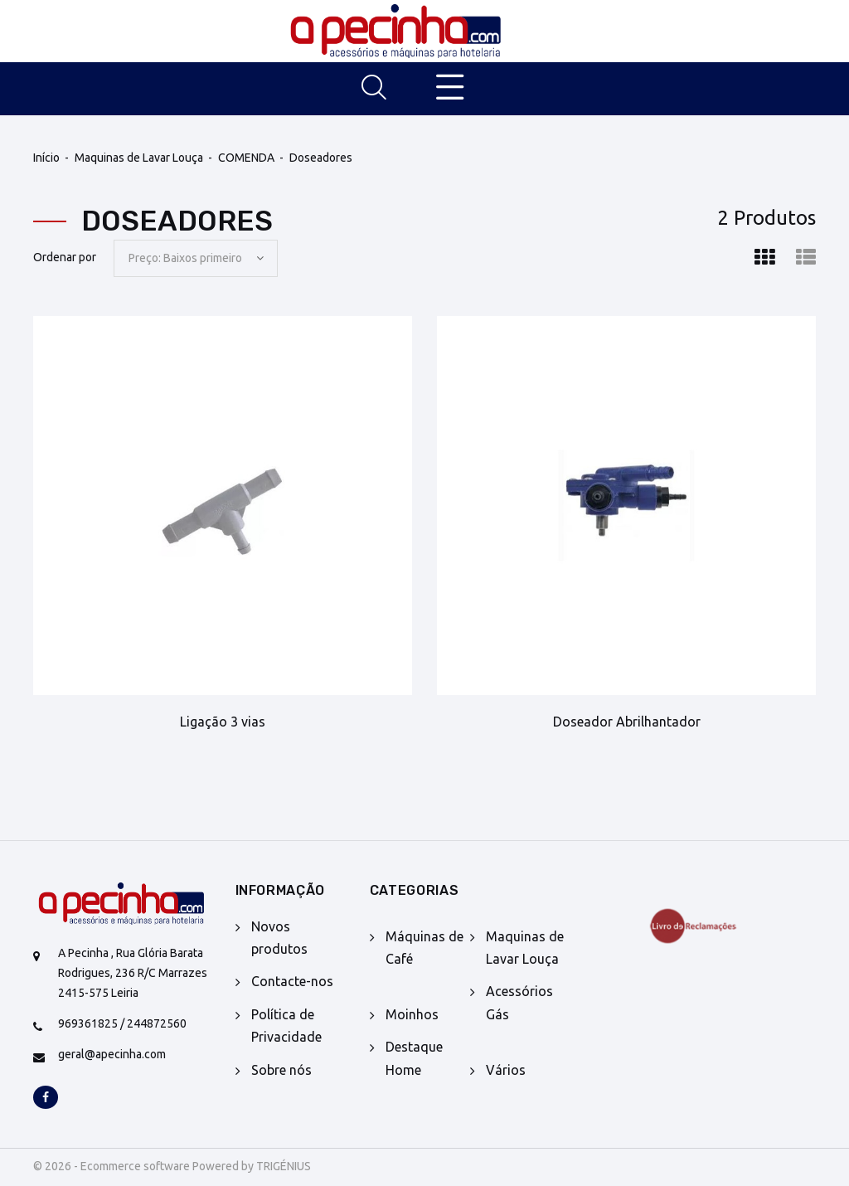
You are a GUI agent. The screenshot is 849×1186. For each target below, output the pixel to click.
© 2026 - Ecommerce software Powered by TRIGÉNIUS (172, 1166)
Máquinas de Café (424, 947)
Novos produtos (279, 937)
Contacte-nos (292, 981)
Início (46, 157)
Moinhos (412, 1014)
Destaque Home (414, 1058)
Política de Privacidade (286, 1025)
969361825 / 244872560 (122, 1023)
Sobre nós (281, 1069)
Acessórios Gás (519, 1002)
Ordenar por (64, 257)
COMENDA (246, 157)
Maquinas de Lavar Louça (139, 157)
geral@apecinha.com (112, 1054)
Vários (506, 1069)
